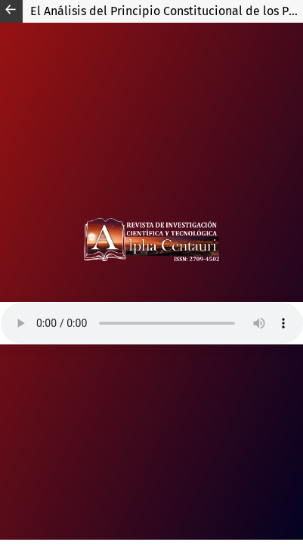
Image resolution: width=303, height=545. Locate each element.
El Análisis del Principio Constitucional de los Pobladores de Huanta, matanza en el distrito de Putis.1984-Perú (166, 11)
